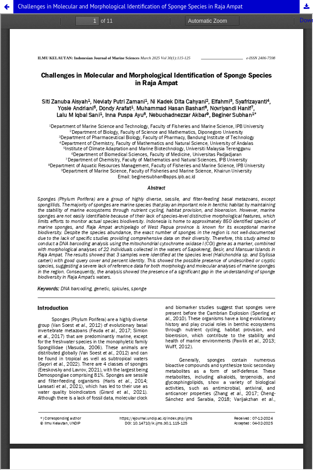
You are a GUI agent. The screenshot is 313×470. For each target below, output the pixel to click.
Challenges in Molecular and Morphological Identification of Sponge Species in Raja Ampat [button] (130, 6)
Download (306, 6)
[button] (6, 6)
